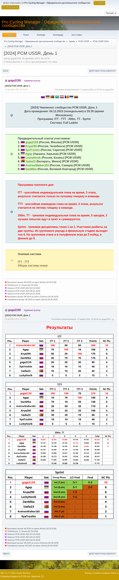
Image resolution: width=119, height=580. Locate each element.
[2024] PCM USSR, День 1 (17, 86)
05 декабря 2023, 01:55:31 (16, 319)
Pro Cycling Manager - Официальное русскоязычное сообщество (51, 24)
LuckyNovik (33, 157)
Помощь (88, 573)
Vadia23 (30, 161)
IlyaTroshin (32, 149)
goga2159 (14, 80)
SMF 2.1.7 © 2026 (7, 573)
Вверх (6, 554)
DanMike (31, 169)
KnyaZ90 (31, 146)
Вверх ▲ (115, 573)
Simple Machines (23, 573)
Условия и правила (101, 573)
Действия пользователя (102, 71)
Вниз (5, 71)
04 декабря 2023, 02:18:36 (16, 89)
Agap (28, 153)
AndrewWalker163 (37, 165)
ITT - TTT (23, 261)
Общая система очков (33, 265)
